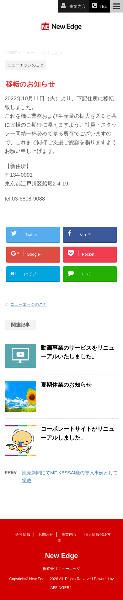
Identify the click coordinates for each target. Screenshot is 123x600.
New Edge (61, 556)
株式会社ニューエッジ (61, 568)
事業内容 (69, 534)
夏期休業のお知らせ (66, 385)
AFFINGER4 (61, 588)
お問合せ (45, 534)
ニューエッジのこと (28, 304)
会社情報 (22, 534)
